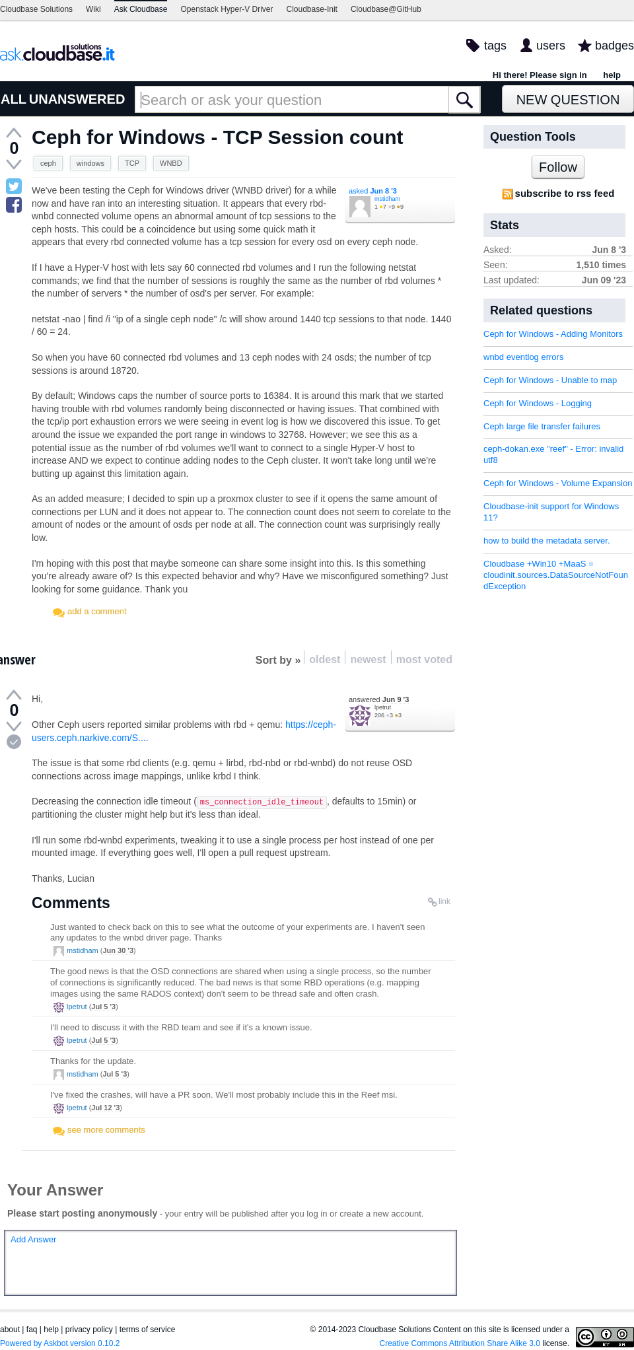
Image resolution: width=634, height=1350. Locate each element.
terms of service (148, 1329)
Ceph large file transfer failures (541, 426)
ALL (13, 99)
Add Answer (33, 1239)
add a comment (97, 611)
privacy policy (89, 1329)
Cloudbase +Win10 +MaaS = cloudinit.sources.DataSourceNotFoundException (555, 575)
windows (90, 163)
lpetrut (382, 707)
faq (32, 1329)
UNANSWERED (77, 99)
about (10, 1329)
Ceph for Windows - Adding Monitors (553, 334)
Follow (558, 167)
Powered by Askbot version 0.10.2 (60, 1343)
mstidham (387, 198)
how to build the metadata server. (546, 541)
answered (379, 699)
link (444, 901)
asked (373, 191)
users (550, 45)
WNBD (171, 163)
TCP (132, 163)
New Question (568, 99)
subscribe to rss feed (565, 193)
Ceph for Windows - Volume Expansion (557, 483)
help (612, 75)
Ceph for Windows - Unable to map (550, 380)
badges (614, 45)
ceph (48, 163)
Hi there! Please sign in (540, 75)
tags (495, 45)
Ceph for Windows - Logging (537, 403)
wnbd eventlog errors (523, 357)
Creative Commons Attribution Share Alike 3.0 (460, 1343)
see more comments (106, 1130)
